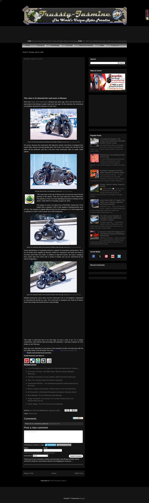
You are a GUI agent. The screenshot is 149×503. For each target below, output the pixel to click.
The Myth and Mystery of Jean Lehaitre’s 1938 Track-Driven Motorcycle (52, 377)
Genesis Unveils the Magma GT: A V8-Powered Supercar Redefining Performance (112, 234)
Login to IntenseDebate (50, 445)
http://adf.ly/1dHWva (74, 142)
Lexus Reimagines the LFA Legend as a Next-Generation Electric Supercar (53, 368)
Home (54, 473)
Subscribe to (36, 456)
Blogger (82, 498)
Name (26, 448)
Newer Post (28, 473)
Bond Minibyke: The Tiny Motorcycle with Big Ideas (45, 395)
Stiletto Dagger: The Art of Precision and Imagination (45, 404)
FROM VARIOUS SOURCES (67, 350)
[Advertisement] (53, 79)
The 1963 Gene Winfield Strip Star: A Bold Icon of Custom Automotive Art (108, 41)
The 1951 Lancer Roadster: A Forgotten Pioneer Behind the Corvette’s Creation (110, 218)
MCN (76, 350)
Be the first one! (54, 424)
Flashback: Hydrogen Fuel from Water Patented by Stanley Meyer (112, 171)
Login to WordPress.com (64, 445)
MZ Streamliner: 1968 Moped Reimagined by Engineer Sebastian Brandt (52, 392)
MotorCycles (33, 413)
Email (45, 448)
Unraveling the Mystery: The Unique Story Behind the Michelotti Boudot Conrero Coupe (112, 141)
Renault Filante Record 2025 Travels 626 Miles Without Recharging (55, 41)
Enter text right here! (53, 436)
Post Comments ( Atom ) (58, 481)
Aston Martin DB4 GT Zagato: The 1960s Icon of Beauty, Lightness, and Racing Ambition (112, 202)
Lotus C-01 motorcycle (39, 102)
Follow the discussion (81, 418)
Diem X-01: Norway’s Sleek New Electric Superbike (45, 380)
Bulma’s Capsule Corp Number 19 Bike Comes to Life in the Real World (52, 389)
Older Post (78, 473)
